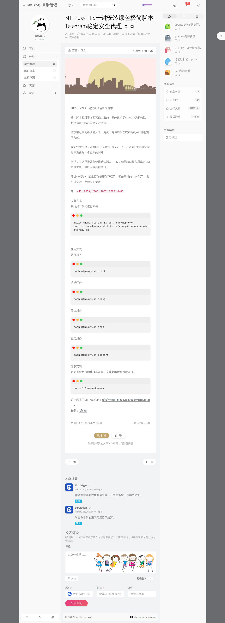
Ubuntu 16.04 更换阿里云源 (190, 24)
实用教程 (40, 64)
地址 (131, 587)
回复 (78, 501)
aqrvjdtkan (81, 507)
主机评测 (40, 77)
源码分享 (40, 70)
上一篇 (72, 462)
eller (83, 410)
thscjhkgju (81, 485)
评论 (68, 546)
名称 (68, 587)
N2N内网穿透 (182, 70)
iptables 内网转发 (184, 36)
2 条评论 (130, 33)
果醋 (71, 33)
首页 (72, 50)
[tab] (169, 16)
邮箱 (100, 587)
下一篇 (149, 462)
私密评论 (142, 578)
